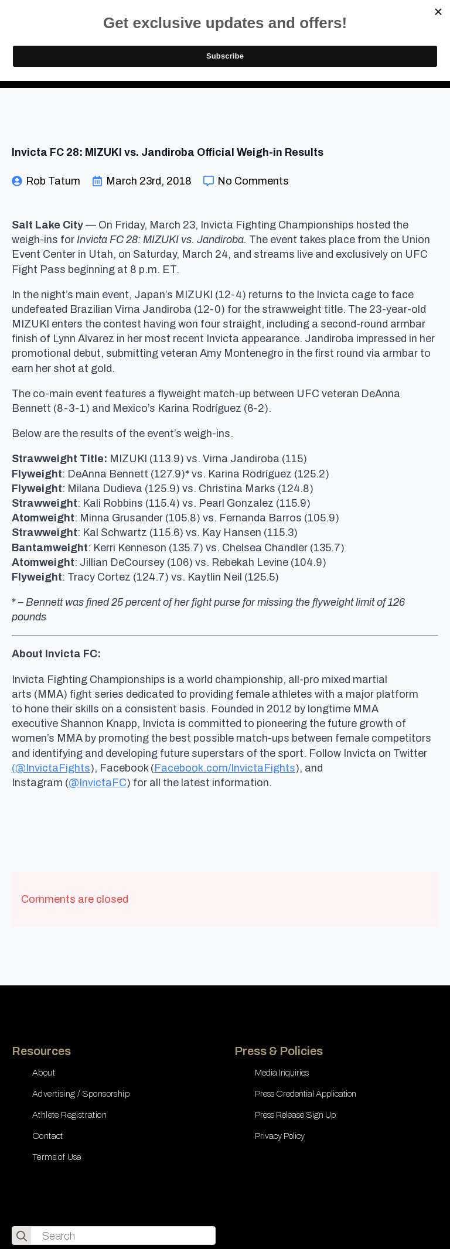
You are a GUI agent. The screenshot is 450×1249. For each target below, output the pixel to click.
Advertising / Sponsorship (80, 1093)
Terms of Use (56, 1157)
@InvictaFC (98, 783)
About (43, 1072)
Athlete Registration (69, 1115)
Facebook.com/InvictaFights (224, 768)
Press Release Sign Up (295, 1115)
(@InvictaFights (51, 768)
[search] (21, 1236)
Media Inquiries (282, 1072)
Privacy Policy (280, 1136)
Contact (47, 1136)
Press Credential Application (305, 1093)
